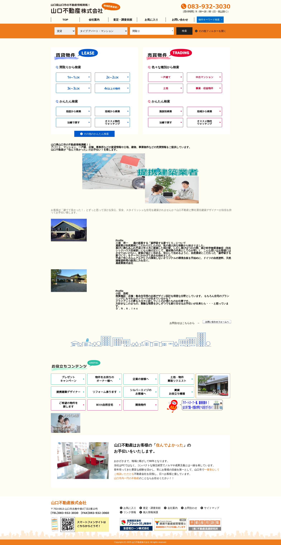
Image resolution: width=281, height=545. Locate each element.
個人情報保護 (150, 512)
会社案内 (94, 19)
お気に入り (151, 19)
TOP (65, 19)
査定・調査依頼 (122, 19)
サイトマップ (211, 507)
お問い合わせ (180, 19)
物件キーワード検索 (209, 19)
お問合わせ (191, 507)
